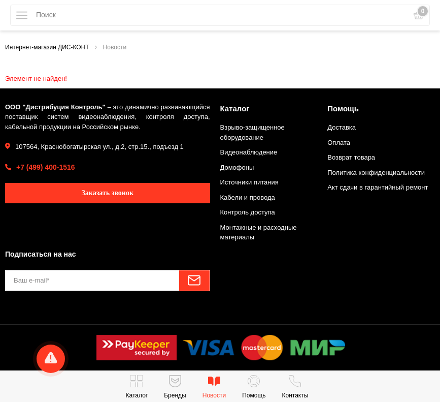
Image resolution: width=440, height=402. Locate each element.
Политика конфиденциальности (376, 172)
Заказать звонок (107, 193)
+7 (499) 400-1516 (45, 167)
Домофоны (237, 167)
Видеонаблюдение (249, 152)
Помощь (343, 108)
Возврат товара (351, 157)
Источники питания (249, 182)
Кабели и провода (247, 197)
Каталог (235, 108)
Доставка (341, 127)
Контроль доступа (247, 212)
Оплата (338, 142)
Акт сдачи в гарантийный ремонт (377, 187)
